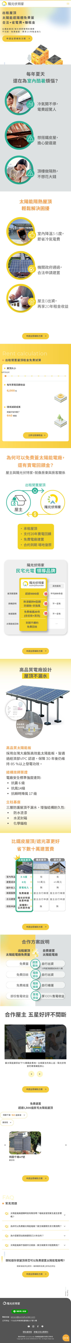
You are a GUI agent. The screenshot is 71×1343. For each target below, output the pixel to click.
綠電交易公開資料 (41, 1332)
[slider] (5, 376)
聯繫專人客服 (19, 1311)
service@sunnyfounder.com (23, 1317)
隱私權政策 (27, 1332)
